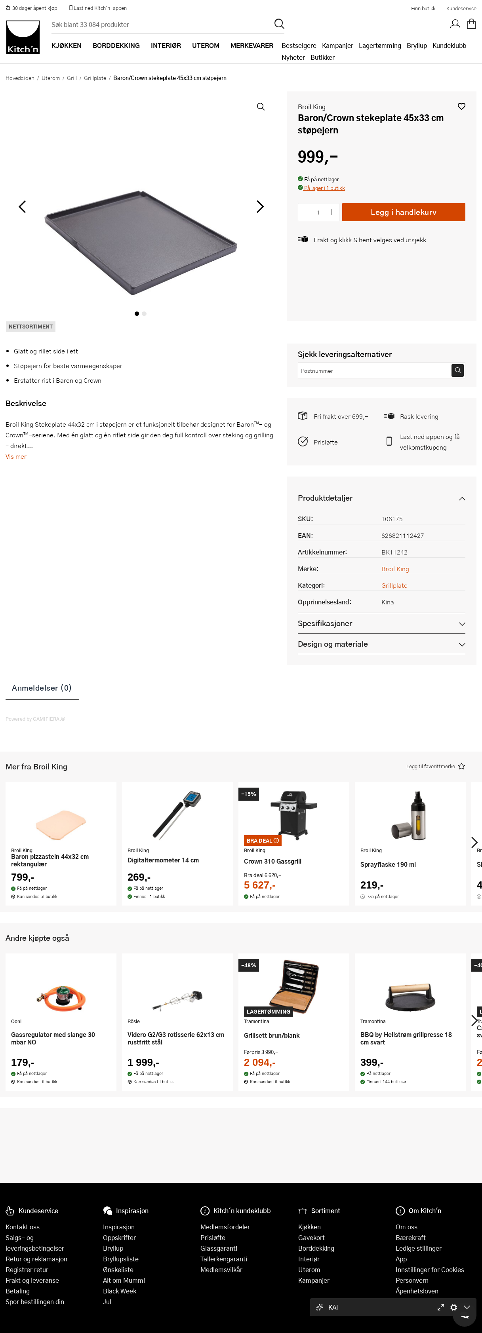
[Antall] (318, 211)
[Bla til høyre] (259, 206)
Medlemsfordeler (225, 1226)
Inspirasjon (119, 1226)
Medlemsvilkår (221, 1269)
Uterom (51, 77)
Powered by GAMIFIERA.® (35, 718)
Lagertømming (380, 45)
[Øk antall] (331, 211)
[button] (461, 106)
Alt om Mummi (124, 1280)
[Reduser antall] (305, 211)
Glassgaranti (218, 1248)
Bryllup (417, 45)
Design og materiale (333, 643)
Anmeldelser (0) (42, 687)
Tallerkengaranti (223, 1258)
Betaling (18, 1290)
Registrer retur (27, 1269)
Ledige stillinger (419, 1248)
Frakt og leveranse (32, 1280)
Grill (72, 77)
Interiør (309, 1258)
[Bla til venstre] (21, 206)
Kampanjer (337, 45)
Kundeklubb (449, 45)
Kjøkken (309, 1226)
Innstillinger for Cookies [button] (430, 1269)
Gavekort (311, 1237)
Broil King (312, 106)
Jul (107, 1301)
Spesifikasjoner (325, 623)
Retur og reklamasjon (36, 1258)
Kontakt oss (23, 1226)
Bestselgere (299, 45)
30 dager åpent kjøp (31, 7)
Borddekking (316, 1248)
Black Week (119, 1290)
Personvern (412, 1280)
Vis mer (16, 456)
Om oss (406, 1226)
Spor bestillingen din (35, 1301)
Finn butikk (423, 8)
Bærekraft (411, 1237)
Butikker (323, 57)
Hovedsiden (20, 77)
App (401, 1258)
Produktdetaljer (325, 497)
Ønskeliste (118, 1269)
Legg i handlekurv (404, 212)
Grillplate (95, 77)
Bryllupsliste (121, 1258)
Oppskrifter (119, 1237)
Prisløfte (326, 441)
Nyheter (293, 57)
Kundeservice (461, 8)
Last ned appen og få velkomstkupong (430, 442)
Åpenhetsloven (417, 1290)
